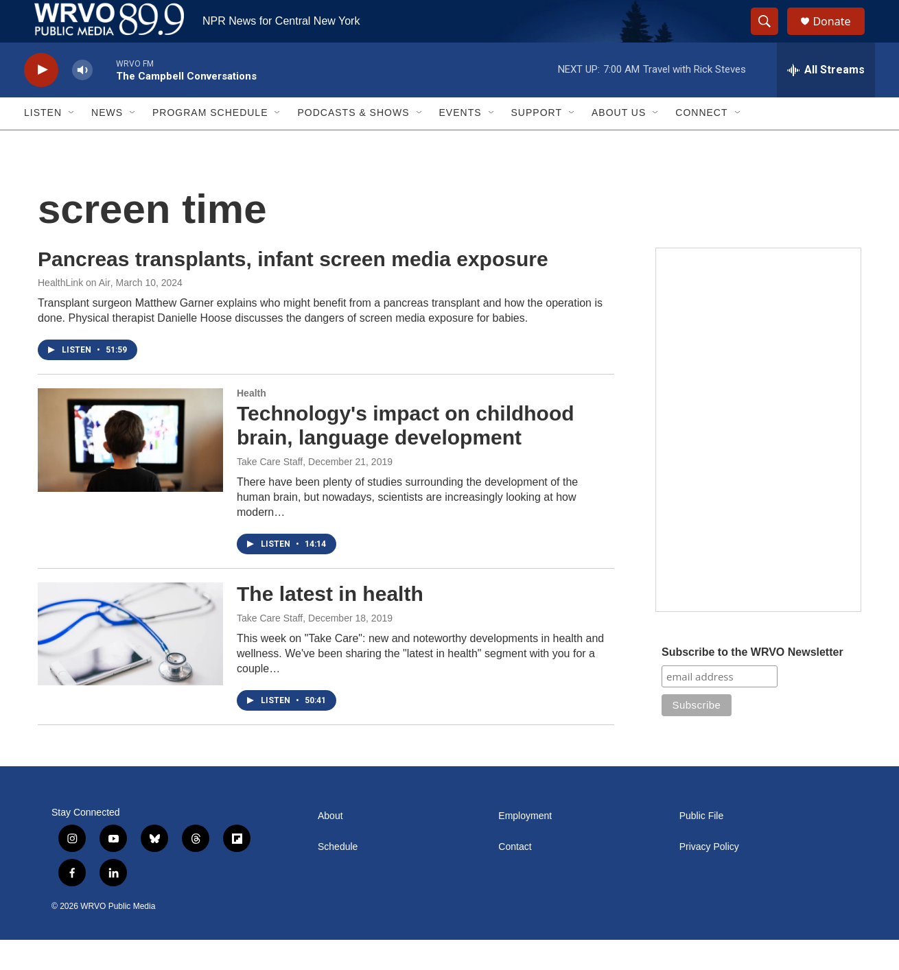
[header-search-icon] (770, 36)
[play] (41, 100)
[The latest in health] (130, 663)
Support (536, 142)
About (330, 845)
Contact (514, 876)
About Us (619, 142)
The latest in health (330, 623)
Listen (43, 142)
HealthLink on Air (74, 312)
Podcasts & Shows (353, 142)
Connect (701, 142)
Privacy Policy (709, 876)
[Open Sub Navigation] (72, 142)
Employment (525, 845)
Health (251, 423)
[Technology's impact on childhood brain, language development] (130, 469)
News (107, 142)
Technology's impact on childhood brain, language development (405, 455)
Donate (840, 36)
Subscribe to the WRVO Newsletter (752, 681)
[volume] (82, 99)
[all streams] (826, 99)
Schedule (338, 876)
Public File (701, 845)
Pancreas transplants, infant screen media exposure (293, 288)
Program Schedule (210, 142)
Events (460, 142)
